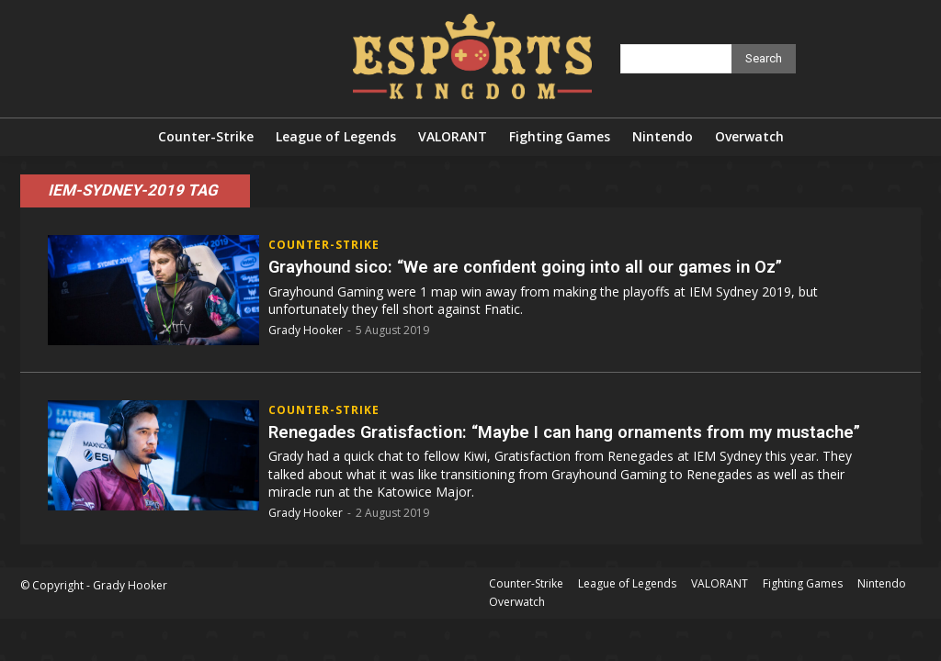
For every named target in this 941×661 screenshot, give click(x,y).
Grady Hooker (305, 330)
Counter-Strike (324, 245)
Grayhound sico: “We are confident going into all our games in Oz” (545, 266)
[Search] (763, 58)
